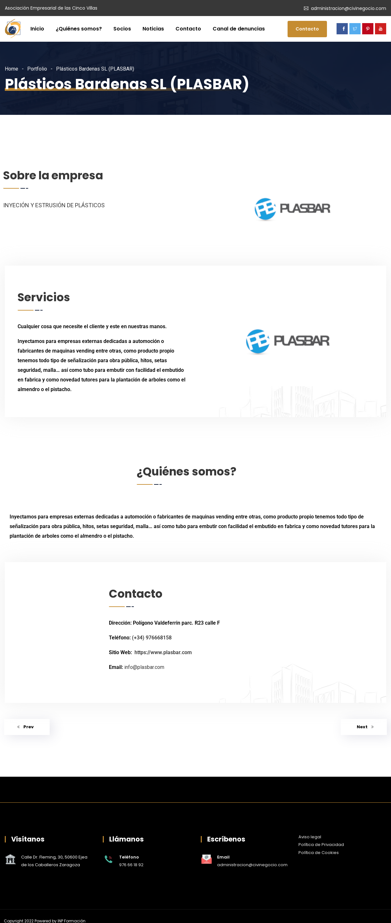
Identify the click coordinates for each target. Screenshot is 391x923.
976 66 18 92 (131, 865)
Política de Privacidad (321, 845)
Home (11, 69)
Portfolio (37, 69)
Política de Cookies (318, 853)
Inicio (37, 28)
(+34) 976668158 (152, 638)
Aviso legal (309, 837)
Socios (122, 28)
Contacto (188, 28)
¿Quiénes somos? (79, 28)
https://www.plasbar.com (163, 652)
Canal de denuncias (239, 28)
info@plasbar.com (144, 667)
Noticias (153, 28)
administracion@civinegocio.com (348, 8)
